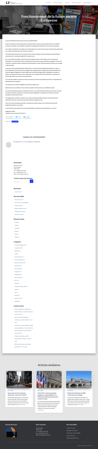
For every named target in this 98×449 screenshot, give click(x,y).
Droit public (17, 265)
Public (16, 289)
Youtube (17, 237)
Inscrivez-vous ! (18, 191)
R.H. (15, 292)
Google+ (17, 225)
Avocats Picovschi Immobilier (21, 202)
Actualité (48, 2)
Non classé (15, 121)
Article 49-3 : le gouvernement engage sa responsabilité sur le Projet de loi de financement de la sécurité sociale (24, 328)
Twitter (16, 234)
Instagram (17, 228)
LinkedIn (17, 231)
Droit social (17, 268)
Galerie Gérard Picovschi (20, 208)
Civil (16, 253)
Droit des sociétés (19, 262)
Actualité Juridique (19, 245)
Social (16, 295)
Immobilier (17, 274)
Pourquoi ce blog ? (58, 2)
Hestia (78, 445)
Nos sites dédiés (87, 2)
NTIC (16, 280)
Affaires (16, 251)
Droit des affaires (19, 259)
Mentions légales (76, 2)
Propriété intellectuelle (20, 286)
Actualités (17, 248)
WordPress (90, 445)
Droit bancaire (18, 256)
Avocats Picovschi (19, 199)
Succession (17, 298)
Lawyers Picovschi (19, 214)
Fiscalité (16, 271)
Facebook (17, 222)
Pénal (16, 283)
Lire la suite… (23, 404)
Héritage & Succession (20, 211)
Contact (67, 2)
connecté (23, 141)
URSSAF (17, 301)
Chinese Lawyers (19, 205)
